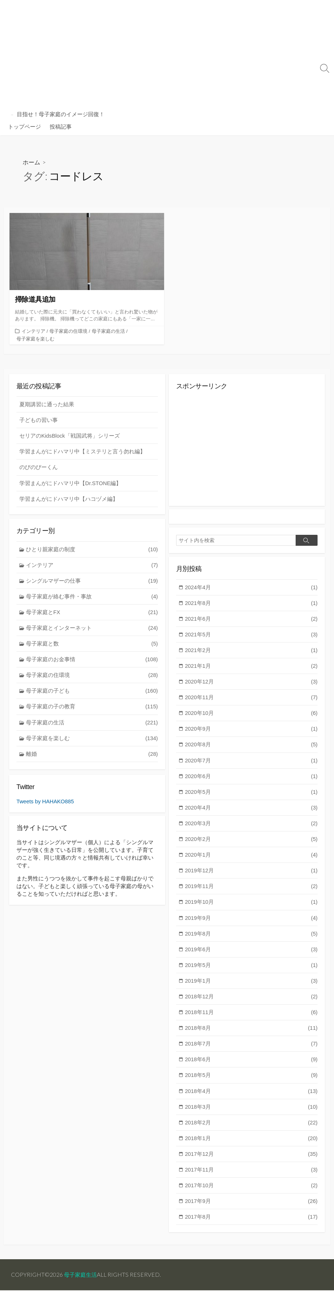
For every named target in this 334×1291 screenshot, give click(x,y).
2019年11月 (251, 890)
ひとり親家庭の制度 (92, 549)
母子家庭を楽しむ (35, 338)
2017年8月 (251, 1224)
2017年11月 (251, 1176)
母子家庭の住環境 (68, 331)
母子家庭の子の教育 (92, 709)
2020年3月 (251, 826)
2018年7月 (251, 1049)
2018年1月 (251, 1144)
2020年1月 (251, 858)
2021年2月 (251, 651)
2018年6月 (251, 1065)
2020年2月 (251, 842)
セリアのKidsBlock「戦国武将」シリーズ (69, 436)
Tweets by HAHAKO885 (45, 802)
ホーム (31, 162)
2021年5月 (251, 635)
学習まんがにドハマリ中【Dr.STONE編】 (70, 484)
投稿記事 (61, 126)
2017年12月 (251, 1161)
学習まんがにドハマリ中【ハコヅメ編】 (68, 499)
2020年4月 (251, 810)
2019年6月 (251, 953)
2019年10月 (251, 906)
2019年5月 (251, 970)
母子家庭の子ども (92, 693)
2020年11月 (251, 699)
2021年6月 (251, 620)
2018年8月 (251, 1033)
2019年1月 (251, 986)
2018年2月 (251, 1129)
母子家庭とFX (92, 613)
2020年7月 (251, 763)
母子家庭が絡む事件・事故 (92, 597)
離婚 (92, 757)
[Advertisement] (160, 55)
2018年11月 (251, 1017)
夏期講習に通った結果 (46, 404)
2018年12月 (251, 1001)
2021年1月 (251, 667)
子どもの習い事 (38, 420)
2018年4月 (251, 1097)
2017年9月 (251, 1208)
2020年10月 (251, 715)
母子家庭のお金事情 (92, 661)
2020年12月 (251, 683)
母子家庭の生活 (108, 331)
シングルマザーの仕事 (92, 582)
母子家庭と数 (92, 645)
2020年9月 (251, 731)
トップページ (24, 126)
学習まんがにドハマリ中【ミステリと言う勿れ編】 (82, 452)
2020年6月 (251, 778)
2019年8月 (251, 938)
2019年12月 (251, 874)
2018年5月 (251, 1081)
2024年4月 (251, 587)
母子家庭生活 (81, 1275)
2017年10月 (251, 1192)
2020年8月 (251, 747)
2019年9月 (251, 922)
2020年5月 (251, 795)
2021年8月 (251, 603)
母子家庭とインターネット (92, 629)
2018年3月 (251, 1113)
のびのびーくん (38, 468)
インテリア (33, 331)
